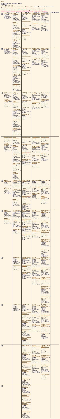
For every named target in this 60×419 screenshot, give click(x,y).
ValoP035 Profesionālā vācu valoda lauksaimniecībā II (45, 187)
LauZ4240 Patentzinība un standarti (7, 100)
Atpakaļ (2, 1)
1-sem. (2, 5)
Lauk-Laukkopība (19, 6)
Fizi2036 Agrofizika (8, 13)
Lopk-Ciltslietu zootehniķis (28, 6)
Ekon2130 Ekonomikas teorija (36, 211)
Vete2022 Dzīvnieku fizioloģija (36, 14)
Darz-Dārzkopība (11, 6)
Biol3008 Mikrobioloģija (15, 14)
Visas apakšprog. (4, 6)
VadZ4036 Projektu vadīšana (16, 31)
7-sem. (11, 5)
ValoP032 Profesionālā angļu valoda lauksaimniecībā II (45, 211)
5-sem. (8, 5)
